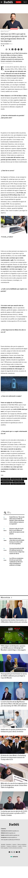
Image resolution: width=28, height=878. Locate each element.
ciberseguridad (16, 478)
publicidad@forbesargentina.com (12, 830)
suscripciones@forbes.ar (12, 837)
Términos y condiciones (12, 846)
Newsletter (8, 844)
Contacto (14, 844)
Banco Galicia (5, 478)
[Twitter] (12, 852)
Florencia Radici (5, 43)
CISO (24, 478)
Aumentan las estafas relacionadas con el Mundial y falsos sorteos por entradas (14, 621)
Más (15, 512)
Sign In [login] (25, 2)
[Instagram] (14, 852)
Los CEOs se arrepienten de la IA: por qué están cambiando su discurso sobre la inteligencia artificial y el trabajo (16, 562)
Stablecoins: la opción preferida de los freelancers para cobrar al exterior (13, 730)
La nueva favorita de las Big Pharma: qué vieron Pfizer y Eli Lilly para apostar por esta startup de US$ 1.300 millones (14, 704)
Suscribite (18, 2)
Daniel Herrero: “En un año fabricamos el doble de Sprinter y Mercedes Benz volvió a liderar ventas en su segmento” (16, 520)
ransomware (5, 483)
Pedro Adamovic (18, 481)
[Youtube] (17, 852)
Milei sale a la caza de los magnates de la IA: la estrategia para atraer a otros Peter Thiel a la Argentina (14, 785)
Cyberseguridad (6, 481)
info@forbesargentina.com (10, 833)
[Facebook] (9, 852)
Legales (20, 846)
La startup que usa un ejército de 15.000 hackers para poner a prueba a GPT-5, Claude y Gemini (14, 813)
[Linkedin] (19, 852)
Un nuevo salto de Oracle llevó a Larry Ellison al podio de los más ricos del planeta (16, 531)
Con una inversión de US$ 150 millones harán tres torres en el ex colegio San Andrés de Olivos (16, 551)
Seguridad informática (17, 483)
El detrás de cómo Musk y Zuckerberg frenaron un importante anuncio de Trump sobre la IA (13, 757)
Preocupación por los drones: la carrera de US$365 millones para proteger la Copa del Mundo (14, 676)
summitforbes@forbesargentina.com (11, 835)
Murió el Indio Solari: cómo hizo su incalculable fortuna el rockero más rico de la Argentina (16, 541)
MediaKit (3, 844)
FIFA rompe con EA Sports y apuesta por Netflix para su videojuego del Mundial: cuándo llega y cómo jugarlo (13, 648)
